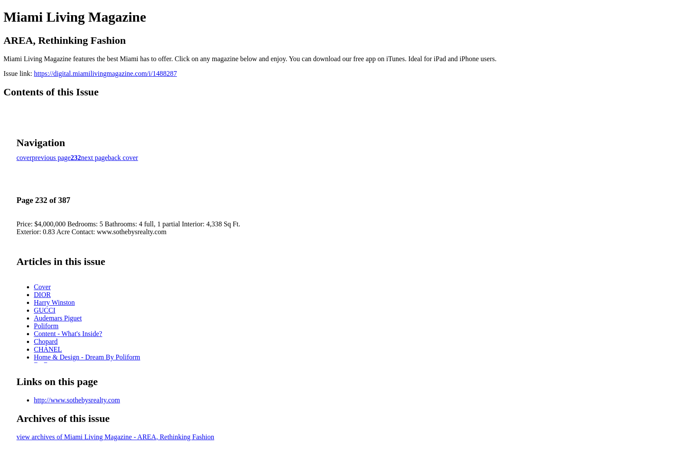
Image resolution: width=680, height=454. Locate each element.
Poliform (46, 326)
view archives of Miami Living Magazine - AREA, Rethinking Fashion (115, 437)
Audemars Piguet (58, 318)
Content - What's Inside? (68, 333)
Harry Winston (54, 302)
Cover (42, 287)
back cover (123, 157)
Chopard (46, 341)
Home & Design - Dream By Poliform (87, 357)
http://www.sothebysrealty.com (77, 400)
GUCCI (45, 310)
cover (24, 157)
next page (94, 157)
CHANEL (48, 349)
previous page (51, 157)
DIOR (42, 294)
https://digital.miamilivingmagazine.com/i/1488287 (105, 73)
